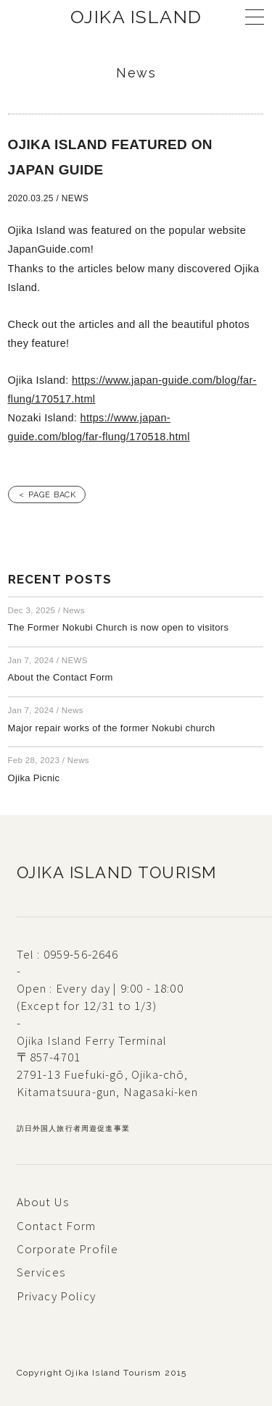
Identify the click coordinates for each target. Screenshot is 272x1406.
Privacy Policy (56, 1296)
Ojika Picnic (34, 778)
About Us (43, 1202)
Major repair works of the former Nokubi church (111, 728)
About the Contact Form (60, 677)
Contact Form (56, 1226)
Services (41, 1272)
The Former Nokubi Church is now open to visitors (118, 627)
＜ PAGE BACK (47, 495)
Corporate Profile (68, 1249)
